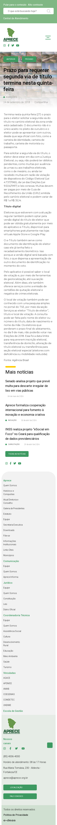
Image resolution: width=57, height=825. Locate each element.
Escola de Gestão (13, 711)
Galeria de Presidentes (13, 508)
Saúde (6, 662)
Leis (5, 604)
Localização (16, 787)
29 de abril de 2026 (32, 444)
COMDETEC (9, 699)
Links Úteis (8, 550)
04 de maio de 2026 (15, 396)
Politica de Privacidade (15, 814)
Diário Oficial (9, 609)
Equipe (6, 519)
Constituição (9, 598)
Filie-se (6, 535)
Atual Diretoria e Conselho (10, 501)
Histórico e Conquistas (8, 492)
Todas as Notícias (17, 454)
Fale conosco (16, 796)
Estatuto (7, 514)
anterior (10, 59)
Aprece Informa (10, 577)
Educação (8, 651)
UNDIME (7, 705)
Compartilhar (41, 102)
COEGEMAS (9, 694)
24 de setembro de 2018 (16, 102)
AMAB (6, 689)
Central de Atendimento (15, 18)
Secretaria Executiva (13, 525)
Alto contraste (35, 4)
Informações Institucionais (9, 543)
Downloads (8, 530)
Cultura (6, 636)
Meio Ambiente (10, 656)
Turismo (7, 667)
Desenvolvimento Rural (11, 644)
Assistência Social (12, 631)
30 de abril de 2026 (28, 420)
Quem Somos (10, 485)
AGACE (6, 678)
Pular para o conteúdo (14, 4)
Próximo (29, 59)
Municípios (8, 555)
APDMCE (7, 683)
